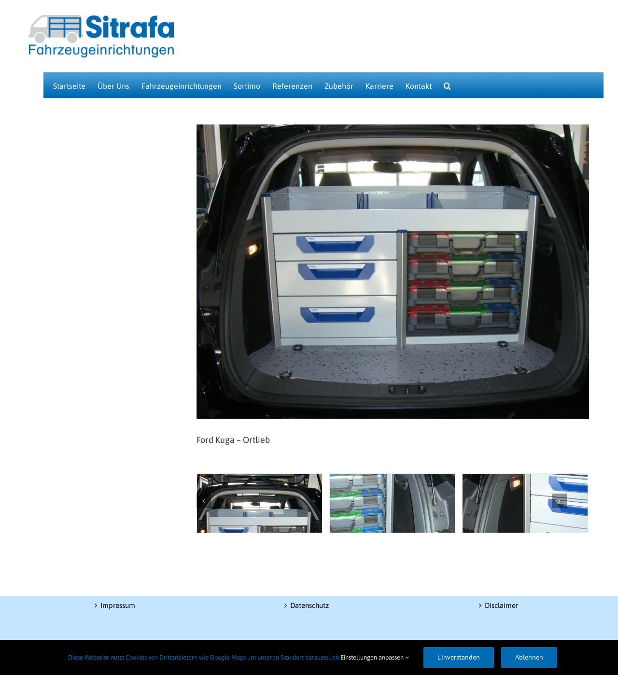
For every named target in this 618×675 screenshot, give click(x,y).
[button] (447, 85)
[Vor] (559, 501)
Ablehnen (529, 657)
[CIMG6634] (392, 514)
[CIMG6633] (393, 271)
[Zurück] (204, 501)
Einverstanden (458, 657)
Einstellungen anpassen (374, 657)
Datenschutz (309, 605)
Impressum (117, 605)
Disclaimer (501, 605)
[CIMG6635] (525, 514)
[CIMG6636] (259, 514)
